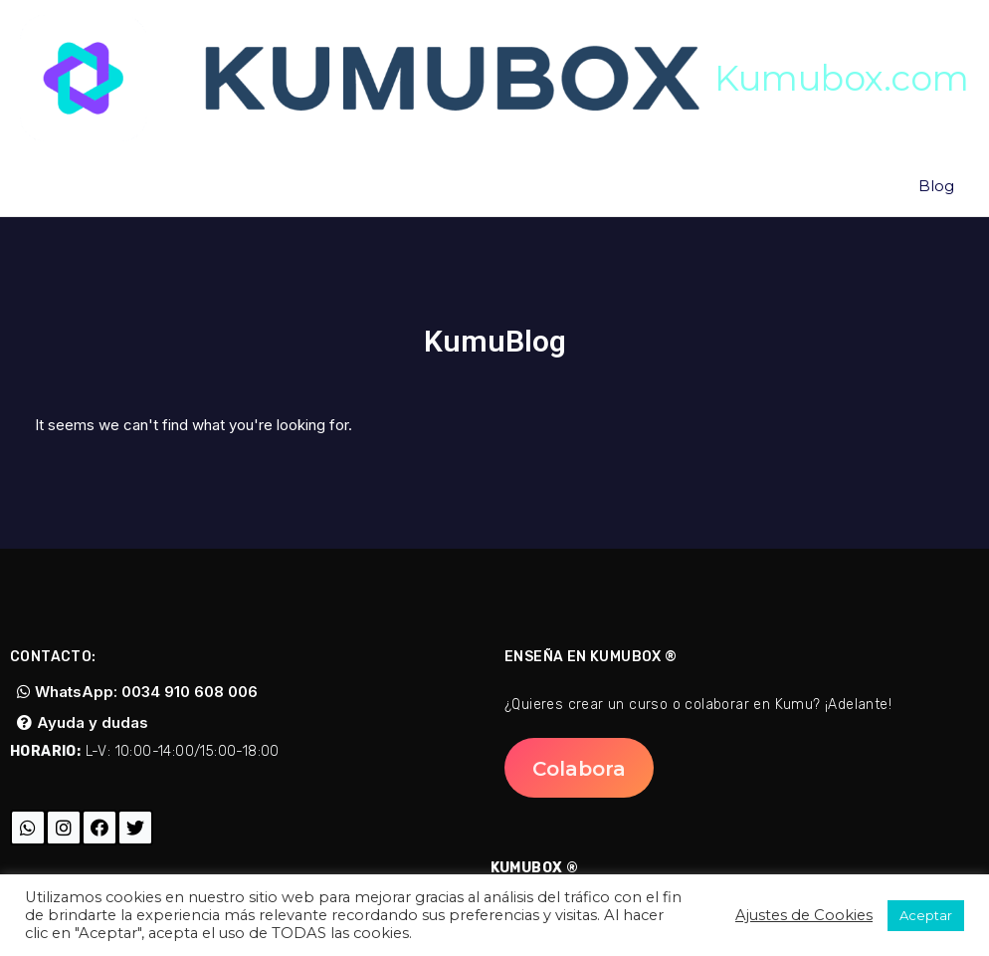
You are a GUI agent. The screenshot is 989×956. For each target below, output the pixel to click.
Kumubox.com (841, 78)
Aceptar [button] (925, 915)
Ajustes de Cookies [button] (804, 915)
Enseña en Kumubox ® (591, 656)
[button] (579, 768)
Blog (936, 185)
